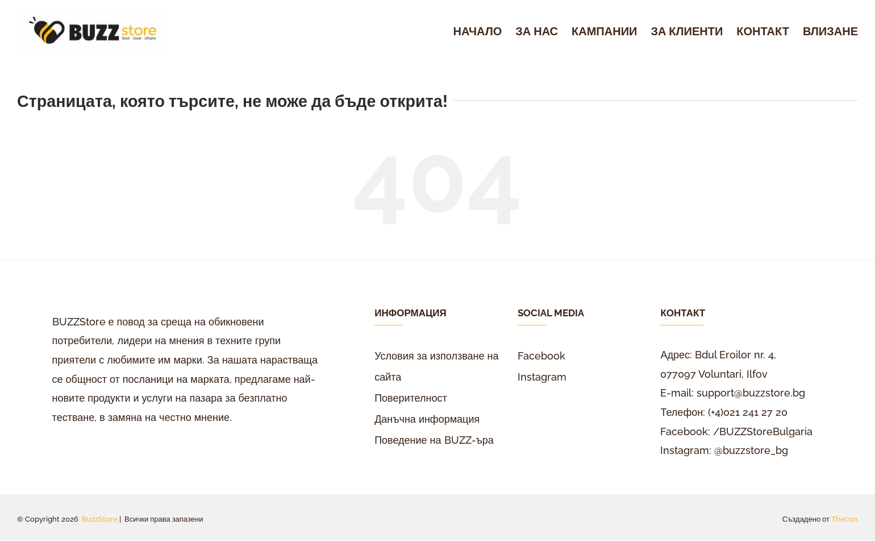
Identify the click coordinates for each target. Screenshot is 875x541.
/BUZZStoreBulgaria (763, 431)
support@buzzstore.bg (751, 393)
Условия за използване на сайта (436, 366)
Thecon (844, 519)
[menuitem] (484, 31)
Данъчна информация (427, 419)
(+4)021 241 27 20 (748, 412)
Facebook (541, 356)
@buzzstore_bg (751, 450)
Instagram (542, 377)
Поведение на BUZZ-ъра (434, 440)
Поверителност (410, 398)
